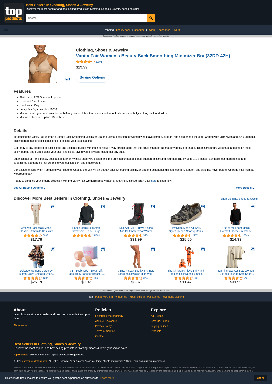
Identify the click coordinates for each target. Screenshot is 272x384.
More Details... (245, 187)
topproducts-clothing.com (34, 361)
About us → (20, 325)
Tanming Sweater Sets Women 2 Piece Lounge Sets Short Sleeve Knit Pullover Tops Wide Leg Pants (235, 272)
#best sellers (137, 296)
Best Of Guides (160, 320)
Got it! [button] (260, 378)
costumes (164, 29)
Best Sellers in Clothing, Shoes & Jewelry (59, 5)
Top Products (21, 354)
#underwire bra (104, 296)
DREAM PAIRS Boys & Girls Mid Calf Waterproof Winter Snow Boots (136, 229)
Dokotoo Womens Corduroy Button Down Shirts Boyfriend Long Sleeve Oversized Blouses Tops (36, 272)
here (153, 180)
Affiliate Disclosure (106, 320)
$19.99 (81, 67)
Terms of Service (105, 331)
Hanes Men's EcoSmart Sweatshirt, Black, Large (86, 229)
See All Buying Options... (29, 187)
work (177, 29)
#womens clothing (173, 296)
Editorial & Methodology (109, 315)
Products (156, 331)
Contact (99, 336)
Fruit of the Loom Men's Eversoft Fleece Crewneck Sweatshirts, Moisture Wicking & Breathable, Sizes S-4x (235, 229)
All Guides (157, 315)
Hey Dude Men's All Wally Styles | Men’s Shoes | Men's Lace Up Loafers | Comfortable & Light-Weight (186, 229)
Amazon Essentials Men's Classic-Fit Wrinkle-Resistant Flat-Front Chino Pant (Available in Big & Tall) (36, 229)
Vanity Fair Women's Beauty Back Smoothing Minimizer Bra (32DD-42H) (153, 55)
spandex (139, 29)
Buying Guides (159, 326)
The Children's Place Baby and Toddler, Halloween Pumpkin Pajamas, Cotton (186, 272)
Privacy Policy (103, 326)
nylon (151, 29)
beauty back (123, 29)
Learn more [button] (107, 377)
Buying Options (92, 77)
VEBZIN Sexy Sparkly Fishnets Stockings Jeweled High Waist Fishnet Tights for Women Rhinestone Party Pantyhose (136, 272)
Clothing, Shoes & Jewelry (102, 50)
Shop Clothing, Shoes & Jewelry (239, 198)
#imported (121, 296)
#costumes (153, 296)
